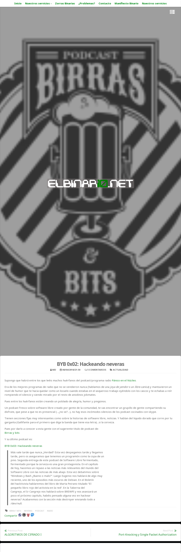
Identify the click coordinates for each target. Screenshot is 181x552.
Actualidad (120, 369)
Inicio (18, 3)
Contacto (105, 3)
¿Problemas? (86, 3)
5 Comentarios (96, 369)
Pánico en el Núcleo (124, 380)
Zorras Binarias (65, 3)
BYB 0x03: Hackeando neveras (23, 445)
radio (50, 510)
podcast (39, 510)
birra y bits (15, 510)
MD (54, 369)
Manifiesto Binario (126, 3)
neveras (28, 510)
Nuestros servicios (37, 3)
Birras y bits (12, 432)
